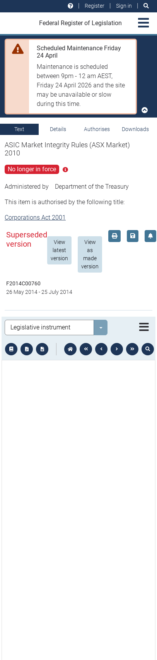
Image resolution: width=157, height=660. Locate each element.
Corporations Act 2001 (35, 217)
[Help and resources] (70, 6)
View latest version (59, 250)
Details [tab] (58, 129)
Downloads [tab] (135, 129)
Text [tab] (19, 129)
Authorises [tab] (97, 129)
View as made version (90, 254)
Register (94, 6)
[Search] (146, 6)
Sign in (124, 6)
